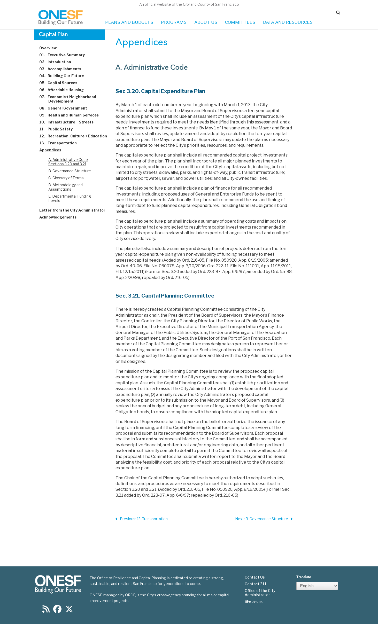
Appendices (53, 150)
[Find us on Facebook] (57, 610)
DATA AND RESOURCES (288, 22)
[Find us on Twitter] (69, 610)
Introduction (58, 62)
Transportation (61, 143)
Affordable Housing (64, 90)
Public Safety (59, 129)
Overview (51, 48)
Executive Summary (65, 55)
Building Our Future (64, 76)
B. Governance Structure (69, 171)
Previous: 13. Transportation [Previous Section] (141, 519)
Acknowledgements (60, 217)
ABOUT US (205, 22)
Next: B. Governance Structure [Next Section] (263, 519)
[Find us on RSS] (46, 610)
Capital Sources (61, 83)
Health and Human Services (72, 115)
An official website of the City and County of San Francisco (189, 4)
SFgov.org (254, 601)
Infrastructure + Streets (69, 122)
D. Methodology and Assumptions (65, 187)
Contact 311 (256, 584)
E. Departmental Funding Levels (69, 198)
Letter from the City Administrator (75, 210)
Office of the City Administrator (260, 593)
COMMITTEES (240, 22)
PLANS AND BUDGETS (129, 22)
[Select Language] (317, 586)
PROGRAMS (174, 22)
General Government (66, 108)
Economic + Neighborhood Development (70, 99)
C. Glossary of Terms (66, 178)
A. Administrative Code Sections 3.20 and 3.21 (68, 161)
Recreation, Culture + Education (76, 136)
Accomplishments (63, 69)
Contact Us (255, 577)
